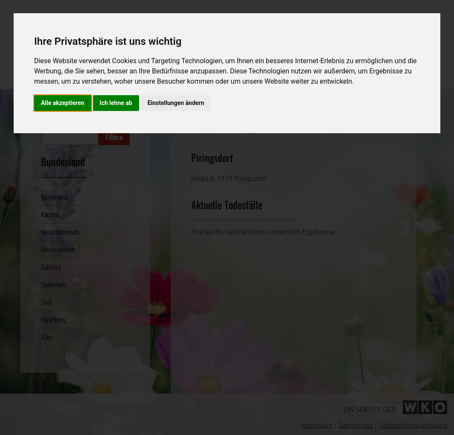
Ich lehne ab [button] (116, 102)
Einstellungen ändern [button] (176, 102)
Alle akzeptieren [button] (62, 102)
